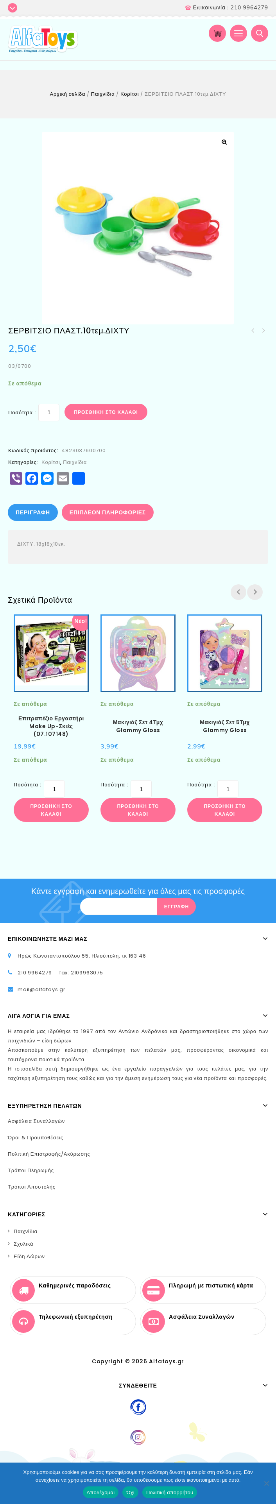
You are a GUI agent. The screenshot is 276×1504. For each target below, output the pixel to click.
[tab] (33, 512)
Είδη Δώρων (29, 1256)
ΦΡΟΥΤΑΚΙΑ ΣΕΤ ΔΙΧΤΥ (263, 330)
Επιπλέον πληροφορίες (108, 512)
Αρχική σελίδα (67, 94)
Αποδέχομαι (101, 1492)
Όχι (130, 1492)
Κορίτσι (129, 94)
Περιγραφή (33, 512)
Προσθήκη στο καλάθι (106, 412)
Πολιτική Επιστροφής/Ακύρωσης (49, 1154)
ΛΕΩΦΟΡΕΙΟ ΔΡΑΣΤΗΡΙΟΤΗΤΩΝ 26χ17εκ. (253, 330)
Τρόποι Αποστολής (32, 1187)
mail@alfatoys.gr (42, 989)
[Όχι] (266, 1483)
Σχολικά (23, 1244)
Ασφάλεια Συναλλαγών (36, 1121)
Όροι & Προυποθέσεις (35, 1137)
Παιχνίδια (103, 94)
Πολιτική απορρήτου (169, 1492)
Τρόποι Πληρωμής (31, 1170)
